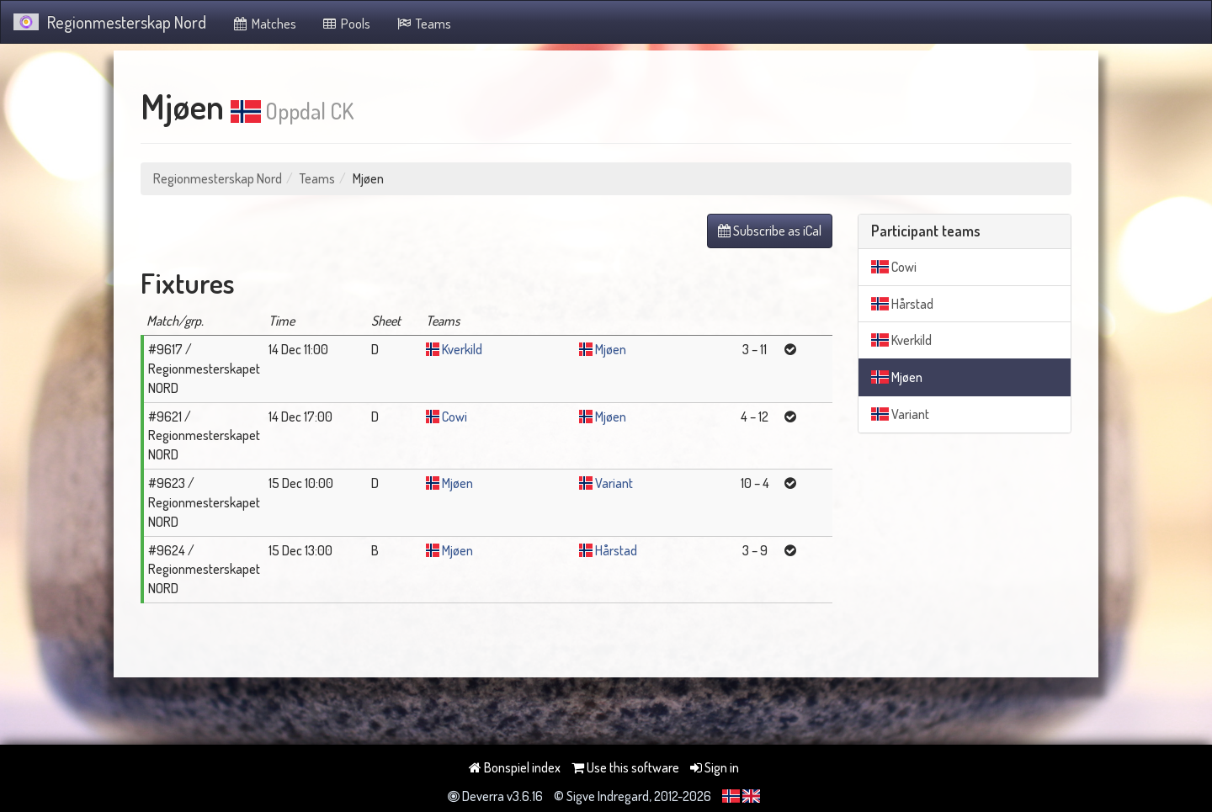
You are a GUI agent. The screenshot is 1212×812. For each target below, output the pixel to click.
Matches (263, 23)
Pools (346, 23)
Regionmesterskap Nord (109, 22)
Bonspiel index (515, 767)
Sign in (714, 767)
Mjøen (610, 349)
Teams (423, 23)
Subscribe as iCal (769, 230)
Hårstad (616, 550)
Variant (614, 483)
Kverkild (462, 349)
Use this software (625, 767)
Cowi (454, 416)
